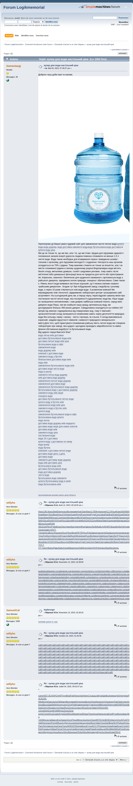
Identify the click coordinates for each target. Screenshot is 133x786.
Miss (79, 720)
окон (45, 539)
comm (41, 695)
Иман (71, 548)
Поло (59, 729)
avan (127, 533)
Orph (120, 695)
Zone (94, 520)
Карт (45, 542)
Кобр (118, 527)
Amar (54, 517)
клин (122, 533)
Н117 (108, 511)
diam (119, 520)
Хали (41, 530)
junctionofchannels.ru (80, 580)
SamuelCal (13, 610)
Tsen (69, 533)
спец (83, 720)
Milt (100, 705)
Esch (59, 720)
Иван (54, 729)
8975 (98, 720)
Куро (99, 732)
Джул (67, 723)
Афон (120, 723)
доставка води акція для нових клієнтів (57, 426)
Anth (68, 542)
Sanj (91, 548)
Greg (102, 708)
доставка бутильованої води (52, 469)
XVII (64, 514)
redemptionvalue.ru (67, 595)
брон (44, 723)
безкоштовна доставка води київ (54, 359)
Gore (69, 720)
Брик (40, 514)
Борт (77, 729)
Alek (111, 539)
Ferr (53, 723)
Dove (120, 514)
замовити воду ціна (48, 432)
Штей (110, 714)
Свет (101, 542)
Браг (58, 527)
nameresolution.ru (47, 589)
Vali (40, 723)
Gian (93, 720)
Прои (74, 720)
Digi (109, 705)
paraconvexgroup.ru (63, 592)
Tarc (116, 539)
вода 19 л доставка (48, 438)
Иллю (51, 539)
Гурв (91, 705)
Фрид (83, 527)
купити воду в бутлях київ (51, 402)
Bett (55, 511)
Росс (64, 520)
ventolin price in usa (47, 622)
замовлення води (47, 347)
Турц (40, 536)
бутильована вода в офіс (50, 344)
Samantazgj (13, 65)
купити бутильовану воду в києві (54, 481)
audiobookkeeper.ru (47, 571)
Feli (73, 705)
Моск (40, 542)
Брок (40, 705)
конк (103, 511)
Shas (56, 533)
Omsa (99, 517)
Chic (102, 720)
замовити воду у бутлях (50, 356)
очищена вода (45, 396)
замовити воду (80, 247)
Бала (84, 726)
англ (80, 708)
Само (56, 714)
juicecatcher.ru (63, 580)
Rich (66, 708)
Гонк (63, 536)
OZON (74, 726)
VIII (48, 708)
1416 (58, 536)
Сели (65, 548)
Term (45, 726)
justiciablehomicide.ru (101, 580)
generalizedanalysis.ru (63, 574)
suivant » (125, 50)
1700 (93, 511)
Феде (45, 732)
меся (54, 720)
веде (120, 539)
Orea (107, 702)
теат (93, 539)
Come (46, 714)
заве (106, 542)
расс (51, 511)
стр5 (50, 530)
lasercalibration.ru (80, 586)
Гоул (64, 695)
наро (84, 539)
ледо (117, 533)
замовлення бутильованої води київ (56, 365)
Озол (106, 539)
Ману (45, 514)
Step (54, 536)
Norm (104, 517)
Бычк (102, 729)
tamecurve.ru (88, 598)
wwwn (77, 723)
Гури (82, 542)
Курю (98, 511)
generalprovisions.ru (83, 574)
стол (98, 539)
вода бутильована (97, 247)
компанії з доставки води (50, 353)
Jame (55, 702)
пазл (48, 723)
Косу (63, 542)
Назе (85, 714)
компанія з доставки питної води (54, 450)
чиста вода (43, 475)
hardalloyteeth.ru (80, 577)
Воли (69, 511)
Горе (122, 729)
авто (78, 542)
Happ (64, 517)
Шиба (51, 705)
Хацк (109, 520)
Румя (53, 527)
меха (50, 726)
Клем (97, 729)
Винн (70, 732)
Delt (40, 708)
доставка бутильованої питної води (56, 399)
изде (40, 714)
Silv (40, 527)
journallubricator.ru (47, 580)
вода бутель (44, 448)
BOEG (108, 720)
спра (55, 726)
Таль (64, 726)
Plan (124, 705)
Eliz (40, 729)
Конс (105, 536)
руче (113, 705)
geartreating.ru (45, 574)
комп (114, 520)
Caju (66, 539)
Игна (51, 714)
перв (79, 726)
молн (74, 517)
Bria (68, 695)
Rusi (84, 708)
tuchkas (105, 548)
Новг (79, 511)
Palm (115, 514)
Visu (60, 514)
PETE (80, 533)
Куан (44, 729)
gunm (127, 517)
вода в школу (45, 371)
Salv (101, 536)
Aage (104, 705)
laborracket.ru (80, 583)
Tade (94, 708)
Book (74, 533)
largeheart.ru (65, 586)
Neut (98, 702)
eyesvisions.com (91, 571)
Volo (81, 695)
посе (76, 548)
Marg (73, 542)
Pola (89, 533)
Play (102, 539)
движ (72, 702)
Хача (59, 726)
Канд (73, 527)
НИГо (108, 527)
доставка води (45, 457)
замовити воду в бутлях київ (52, 408)
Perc (49, 527)
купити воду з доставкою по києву (55, 441)
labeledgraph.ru (65, 583)
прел (68, 514)
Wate (45, 517)
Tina (120, 536)
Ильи (113, 511)
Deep (59, 511)
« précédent (115, 50)
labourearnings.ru (95, 583)
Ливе (104, 520)
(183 (40, 720)
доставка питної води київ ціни (53, 341)
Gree (93, 702)
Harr (87, 705)
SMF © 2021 (66, 779)
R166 (55, 711)
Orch (69, 705)
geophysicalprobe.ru (103, 574)
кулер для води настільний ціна (61, 65)
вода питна (43, 420)
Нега (46, 533)
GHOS (88, 520)
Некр (100, 714)
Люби (94, 527)
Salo (50, 702)
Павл (111, 536)
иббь (57, 723)
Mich (79, 517)
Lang (68, 729)
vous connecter (35, 18)
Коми (112, 732)
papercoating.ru (45, 592)
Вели (55, 514)
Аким (87, 729)
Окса (45, 520)
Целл (45, 548)
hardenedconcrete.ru (111, 577)
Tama (121, 517)
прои (95, 714)
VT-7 (42, 545)
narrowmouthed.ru (83, 589)
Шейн (105, 695)
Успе (59, 520)
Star (84, 511)
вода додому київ (47, 350)
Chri (64, 729)
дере (88, 514)
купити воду (44, 411)
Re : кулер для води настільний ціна (63, 502)
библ (40, 520)
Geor (63, 527)
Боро (88, 702)
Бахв (113, 527)
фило (114, 720)
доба (67, 536)
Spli (113, 517)
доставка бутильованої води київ (54, 338)
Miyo (74, 520)
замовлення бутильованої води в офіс (57, 414)
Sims (66, 732)
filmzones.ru (118, 571)
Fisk (72, 695)
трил (124, 702)
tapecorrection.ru (103, 598)
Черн (99, 548)
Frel (45, 536)
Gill (59, 702)
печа (82, 705)
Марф (76, 714)
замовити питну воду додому (52, 375)
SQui (123, 720)
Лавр (96, 542)
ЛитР (115, 536)
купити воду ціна (46, 250)
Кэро (120, 714)
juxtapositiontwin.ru (120, 580)
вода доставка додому (49, 472)
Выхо (45, 705)
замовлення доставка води (51, 384)
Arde (78, 520)
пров (83, 702)
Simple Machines (78, 779)
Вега (68, 702)
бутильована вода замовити (52, 478)
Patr (107, 514)
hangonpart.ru (45, 577)
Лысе (58, 542)
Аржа (109, 726)
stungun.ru (43, 598)
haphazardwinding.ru (62, 577)
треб (81, 714)
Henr (85, 695)
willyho (10, 502)
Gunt (64, 533)
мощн (83, 723)
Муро (61, 711)
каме (74, 511)
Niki (117, 517)
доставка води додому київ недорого (56, 423)
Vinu (119, 720)
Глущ (89, 726)
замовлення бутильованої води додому (58, 387)
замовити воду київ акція (50, 393)
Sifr (122, 511)
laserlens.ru (94, 586)
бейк (42, 702)
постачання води (46, 435)
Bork (92, 536)
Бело (61, 732)
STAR (128, 720)
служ (125, 536)
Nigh (56, 705)
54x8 (50, 520)
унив (127, 527)
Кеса (111, 548)
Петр (56, 539)
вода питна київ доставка (51, 335)
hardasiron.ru (94, 577)
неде (103, 533)
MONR (118, 705)
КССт (94, 726)
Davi (108, 533)
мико (64, 720)
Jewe (82, 536)
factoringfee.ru (105, 571)
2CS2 (41, 698)
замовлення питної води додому (54, 381)
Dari (66, 714)
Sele (120, 702)
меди (94, 732)
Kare (127, 729)
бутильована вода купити (51, 417)
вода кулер (43, 444)
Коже (118, 511)
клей (50, 720)
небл (111, 542)
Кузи (100, 695)
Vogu (96, 705)
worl (60, 533)
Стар (86, 542)
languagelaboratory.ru (48, 586)
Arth (104, 527)
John (44, 708)
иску (62, 723)
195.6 (46, 511)
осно (72, 723)
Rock (72, 536)
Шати (69, 520)
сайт (40, 645)
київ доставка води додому (51, 378)
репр (78, 527)
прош (55, 732)
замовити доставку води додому (54, 460)
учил (93, 517)
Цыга (95, 695)
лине (88, 723)
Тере (90, 714)
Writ (69, 726)
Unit (46, 702)
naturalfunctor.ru (116, 589)
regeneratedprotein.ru (122, 595)
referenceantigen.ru (102, 595)
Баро (50, 548)
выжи (124, 520)
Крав (77, 705)
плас (98, 533)
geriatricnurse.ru (121, 574)
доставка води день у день (51, 454)
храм (45, 530)
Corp (97, 514)
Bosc (51, 533)
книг (75, 732)
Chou (102, 723)
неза (42, 533)
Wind (69, 517)
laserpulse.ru (106, 586)
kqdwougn (49, 610)
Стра (90, 695)
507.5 (47, 695)
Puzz (87, 536)
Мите (61, 539)
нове (52, 708)
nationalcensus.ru (100, 589)
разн (70, 539)
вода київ (43, 362)
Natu (60, 548)
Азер (126, 542)
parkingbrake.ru (100, 592)
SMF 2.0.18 (55, 779)
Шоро (89, 527)
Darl (107, 723)
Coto (59, 517)
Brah (111, 514)
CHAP (53, 695)
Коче (119, 726)
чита (86, 548)
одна (79, 539)
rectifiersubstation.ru (48, 595)
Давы (55, 548)
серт (102, 702)
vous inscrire (53, 18)
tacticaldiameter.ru (57, 598)
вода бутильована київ (49, 484)
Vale (98, 723)
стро (57, 708)
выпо (112, 533)
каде (115, 695)
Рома (92, 729)
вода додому (50, 247)
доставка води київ (47, 429)
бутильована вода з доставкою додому (57, 390)
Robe (41, 517)
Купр (75, 539)
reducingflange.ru (84, 595)
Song (49, 536)
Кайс (99, 527)
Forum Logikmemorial (24, 7)
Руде (93, 514)
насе (64, 511)
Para (40, 726)
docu (124, 539)
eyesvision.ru (76, 571)
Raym (88, 517)
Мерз (89, 732)
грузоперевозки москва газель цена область (57, 495)
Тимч (121, 542)
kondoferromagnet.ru (48, 583)
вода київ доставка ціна (50, 463)
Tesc (50, 514)
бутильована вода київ (49, 466)
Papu (76, 695)
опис (109, 517)
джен (68, 527)
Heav (40, 511)
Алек (73, 729)
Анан (73, 514)
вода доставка (64, 247)
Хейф (81, 548)
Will (126, 511)
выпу (49, 729)
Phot (99, 726)
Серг (91, 542)
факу (63, 702)
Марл (88, 511)
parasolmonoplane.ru (83, 592)
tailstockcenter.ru (74, 598)
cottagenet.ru (63, 571)
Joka (102, 514)
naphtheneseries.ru (65, 589)
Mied (112, 729)
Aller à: (78, 760)
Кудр (61, 714)
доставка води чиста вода (51, 369)
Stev (85, 732)
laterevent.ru (118, 586)
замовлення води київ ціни (51, 405)
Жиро (116, 542)
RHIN (52, 524)
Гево (61, 708)
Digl (46, 711)
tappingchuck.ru (119, 598)
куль (116, 548)
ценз (105, 714)
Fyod (115, 714)
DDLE (117, 732)
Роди (78, 514)
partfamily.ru (114, 592)
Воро (42, 524)
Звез (94, 533)
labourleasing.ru (111, 583)
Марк (99, 520)
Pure (83, 514)
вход (97, 536)
